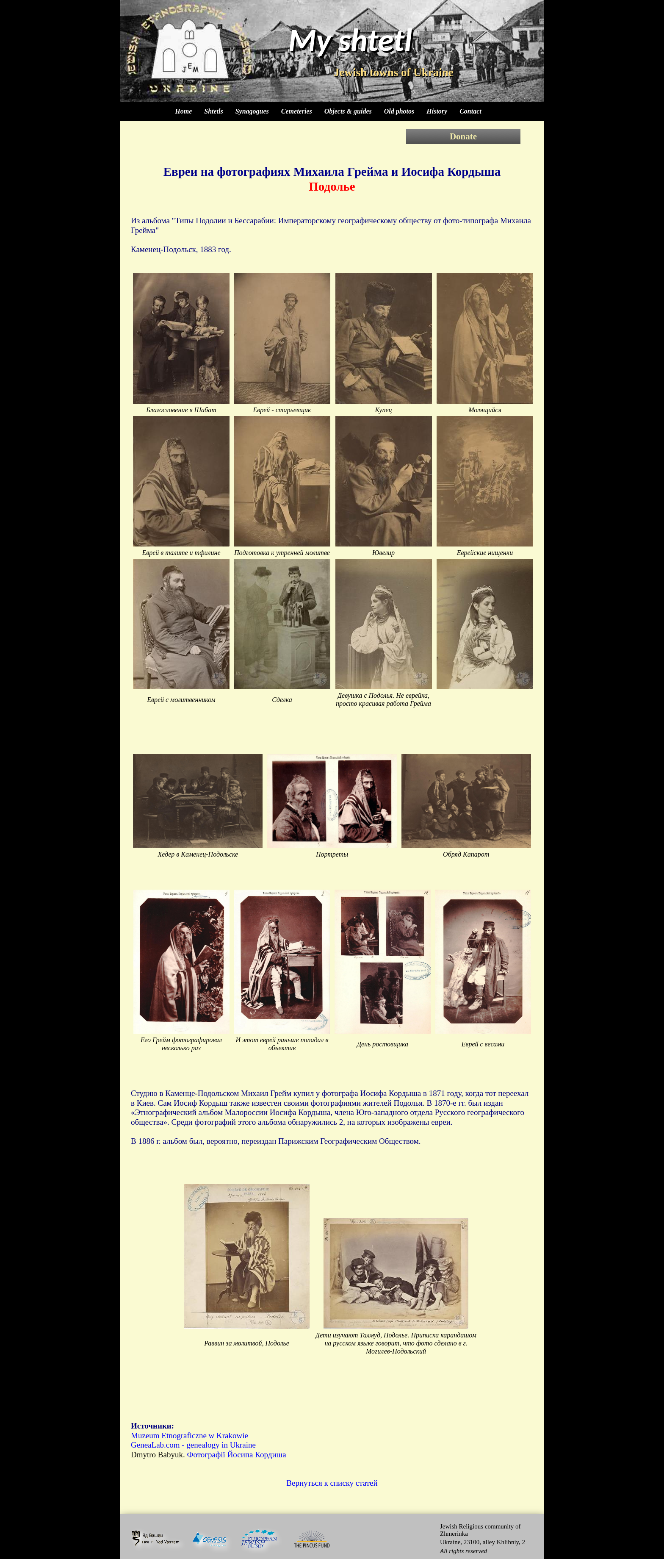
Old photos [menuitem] (399, 111)
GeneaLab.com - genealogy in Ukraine (193, 1444)
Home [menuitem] (183, 111)
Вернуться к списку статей (331, 1483)
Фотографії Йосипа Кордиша (236, 1454)
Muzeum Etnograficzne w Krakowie (189, 1435)
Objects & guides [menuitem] (348, 111)
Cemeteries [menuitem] (296, 111)
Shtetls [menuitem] (213, 111)
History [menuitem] (436, 111)
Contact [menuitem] (470, 111)
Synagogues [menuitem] (252, 111)
